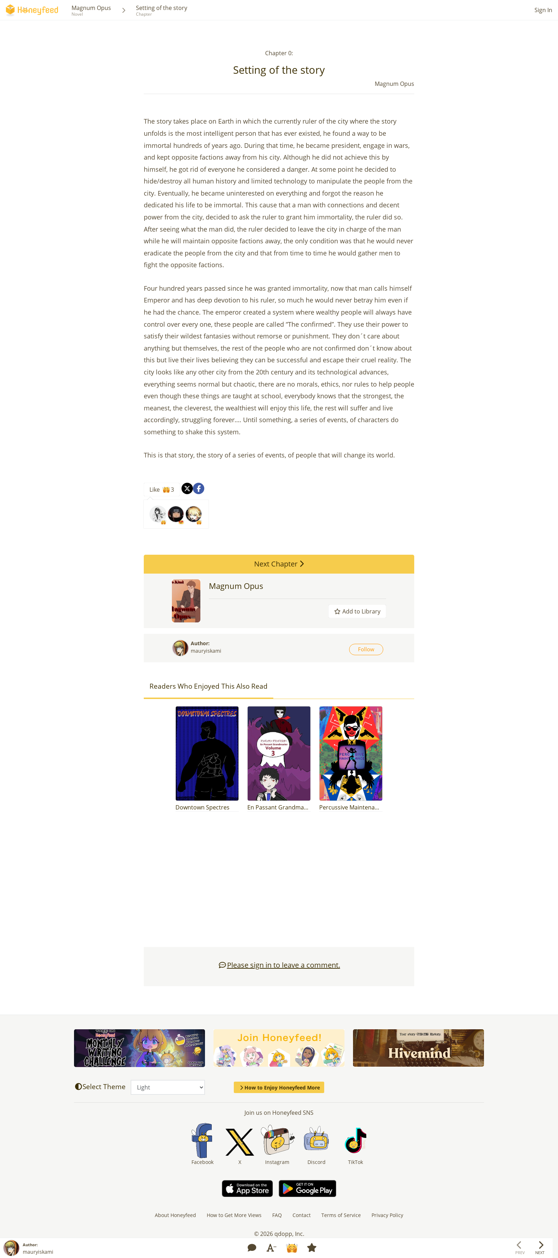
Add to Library (357, 611)
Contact (302, 1215)
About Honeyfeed (175, 1215)
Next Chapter (279, 564)
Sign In (543, 10)
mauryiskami (206, 650)
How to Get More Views (234, 1215)
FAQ (277, 1215)
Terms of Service (341, 1215)
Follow (366, 649)
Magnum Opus (91, 8)
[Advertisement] (279, 883)
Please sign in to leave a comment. (279, 965)
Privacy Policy (387, 1215)
